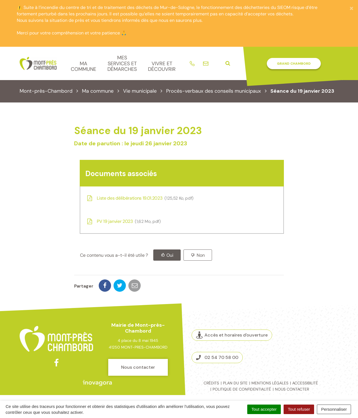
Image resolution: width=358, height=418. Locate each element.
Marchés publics (315, 338)
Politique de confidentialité (242, 389)
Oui (169, 255)
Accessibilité (305, 383)
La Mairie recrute (315, 346)
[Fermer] (351, 8)
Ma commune (83, 66)
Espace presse (315, 354)
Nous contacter (138, 367)
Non (201, 255)
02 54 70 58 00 (217, 357)
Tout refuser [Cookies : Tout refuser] (299, 409)
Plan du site (235, 383)
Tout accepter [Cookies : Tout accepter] (264, 409)
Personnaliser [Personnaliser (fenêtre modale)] (334, 409)
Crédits (211, 383)
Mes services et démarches (122, 63)
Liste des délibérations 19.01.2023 (140, 198)
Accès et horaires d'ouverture (232, 335)
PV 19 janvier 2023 (123, 221)
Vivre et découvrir (162, 66)
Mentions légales (269, 383)
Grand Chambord (294, 63)
